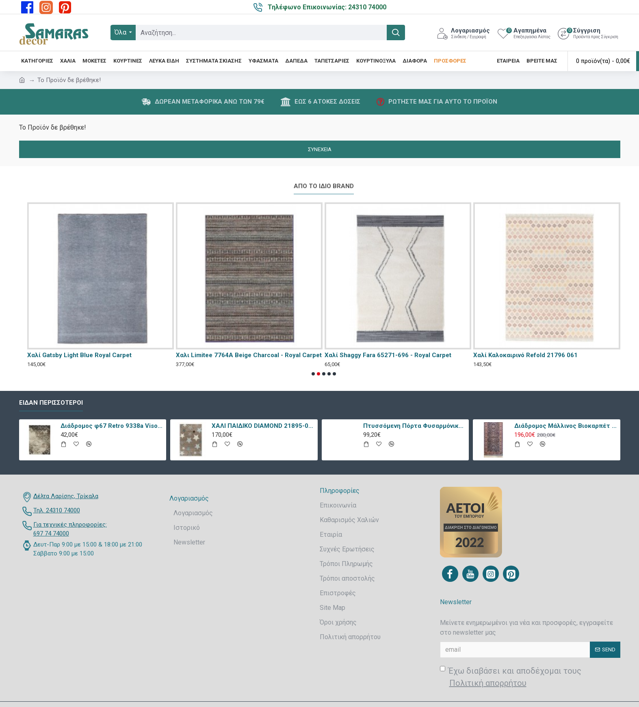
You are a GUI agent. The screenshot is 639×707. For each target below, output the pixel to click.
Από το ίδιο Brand (324, 186)
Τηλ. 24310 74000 (56, 510)
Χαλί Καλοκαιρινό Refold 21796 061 (525, 355)
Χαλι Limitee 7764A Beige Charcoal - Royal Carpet (249, 355)
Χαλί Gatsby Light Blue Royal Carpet (79, 355)
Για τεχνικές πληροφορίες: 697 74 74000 (70, 529)
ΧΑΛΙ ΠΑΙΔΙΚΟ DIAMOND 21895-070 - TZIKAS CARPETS (263, 425)
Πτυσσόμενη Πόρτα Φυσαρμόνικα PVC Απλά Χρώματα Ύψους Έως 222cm (414, 425)
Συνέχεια (319, 149)
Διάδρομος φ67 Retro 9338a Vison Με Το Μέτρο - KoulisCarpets (112, 425)
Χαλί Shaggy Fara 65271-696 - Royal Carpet (388, 355)
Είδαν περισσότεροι (51, 402)
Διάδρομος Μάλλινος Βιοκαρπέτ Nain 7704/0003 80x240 (565, 425)
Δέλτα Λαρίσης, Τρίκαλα (65, 496)
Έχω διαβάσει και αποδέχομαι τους (510, 677)
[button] (313, 373)
